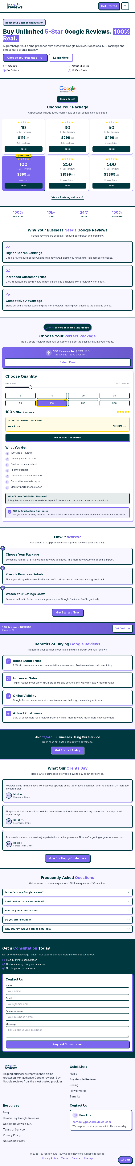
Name (9, 985)
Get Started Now (67, 612)
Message (11, 1024)
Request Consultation (67, 1044)
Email (9, 998)
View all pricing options (67, 197)
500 (114, 403)
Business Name (14, 1011)
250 (83, 403)
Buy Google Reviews (83, 1079)
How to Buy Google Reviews (21, 1118)
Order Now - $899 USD (67, 437)
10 (52, 395)
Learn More (61, 57)
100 (58, 402)
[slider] (30, 387)
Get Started (109, 6)
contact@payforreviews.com (91, 1121)
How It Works (78, 1090)
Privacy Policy (12, 1135)
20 (83, 395)
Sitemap (88, 1158)
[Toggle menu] (125, 6)
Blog (6, 1112)
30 (114, 395)
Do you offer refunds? (67, 919)
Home (73, 1073)
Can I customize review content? (67, 901)
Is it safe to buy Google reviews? (67, 892)
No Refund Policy (14, 1140)
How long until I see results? (67, 910)
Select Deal (68, 362)
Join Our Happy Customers (67, 858)
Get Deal (122, 628)
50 (20, 403)
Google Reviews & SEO (17, 1123)
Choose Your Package (25, 57)
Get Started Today (67, 750)
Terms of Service (14, 1129)
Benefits (75, 1096)
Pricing (74, 1085)
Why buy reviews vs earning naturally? (67, 928)
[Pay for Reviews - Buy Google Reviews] (34, 1067)
